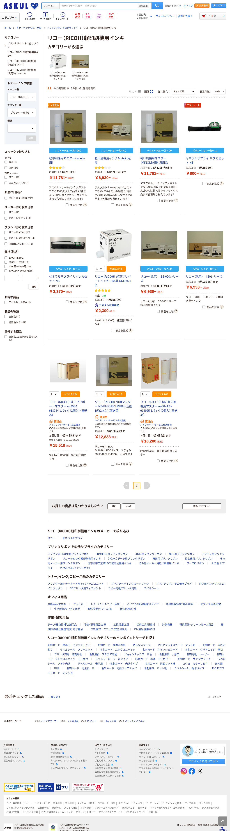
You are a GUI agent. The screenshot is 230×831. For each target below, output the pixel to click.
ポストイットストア (85, 812)
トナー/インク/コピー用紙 (29, 28)
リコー (51, 538)
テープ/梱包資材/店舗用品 (62, 624)
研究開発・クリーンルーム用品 (196, 624)
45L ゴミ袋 (111, 721)
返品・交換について (14, 760)
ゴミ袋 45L (73, 721)
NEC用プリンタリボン (181, 554)
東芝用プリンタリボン (165, 558)
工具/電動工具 (121, 624)
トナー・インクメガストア (37, 803)
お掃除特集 (43, 808)
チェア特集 (190, 803)
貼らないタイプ (141, 645)
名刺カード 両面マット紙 (160, 663)
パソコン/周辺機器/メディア (143, 604)
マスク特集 (193, 808)
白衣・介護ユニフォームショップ (57, 812)
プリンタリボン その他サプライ (62, 28)
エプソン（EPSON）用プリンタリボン (68, 554)
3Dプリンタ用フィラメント (85, 588)
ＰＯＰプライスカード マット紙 (176, 645)
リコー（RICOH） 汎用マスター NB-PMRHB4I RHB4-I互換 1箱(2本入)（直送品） (113, 406)
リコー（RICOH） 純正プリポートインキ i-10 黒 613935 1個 (113, 281)
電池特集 (69, 803)
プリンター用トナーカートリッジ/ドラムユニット (76, 583)
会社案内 (56, 749)
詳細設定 (143, 6)
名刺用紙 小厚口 (169, 654)
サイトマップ (101, 749)
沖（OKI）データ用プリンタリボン (126, 558)
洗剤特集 (56, 808)
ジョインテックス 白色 (138, 654)
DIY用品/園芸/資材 (144, 629)
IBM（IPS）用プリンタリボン (112, 554)
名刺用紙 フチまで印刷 (103, 654)
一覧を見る (54, 697)
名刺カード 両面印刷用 (111, 645)
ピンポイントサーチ (135, 812)
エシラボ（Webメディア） (152, 764)
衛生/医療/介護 (127, 608)
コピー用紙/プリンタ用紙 (122, 588)
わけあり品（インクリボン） (75, 567)
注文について (11, 749)
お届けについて (13, 753)
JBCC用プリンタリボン (148, 554)
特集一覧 (153, 812)
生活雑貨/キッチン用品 (67, 608)
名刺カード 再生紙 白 (80, 668)
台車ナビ (142, 808)
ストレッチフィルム (134, 721)
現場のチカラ (128, 808)
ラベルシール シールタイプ (111, 659)
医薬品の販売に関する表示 (109, 776)
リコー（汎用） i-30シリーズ (204, 276)
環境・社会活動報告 (61, 757)
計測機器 (167, 624)
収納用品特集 (12, 812)
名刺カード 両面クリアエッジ (119, 668)
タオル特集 (85, 808)
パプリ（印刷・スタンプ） (151, 757)
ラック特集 (204, 803)
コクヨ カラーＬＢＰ (195, 663)
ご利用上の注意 (104, 764)
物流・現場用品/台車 (95, 624)
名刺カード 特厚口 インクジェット (69, 645)
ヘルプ (189, 6)
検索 (157, 5)
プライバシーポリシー (107, 757)
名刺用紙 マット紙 (155, 668)
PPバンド (91, 721)
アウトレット (193, 105)
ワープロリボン (195, 563)
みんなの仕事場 (148, 760)
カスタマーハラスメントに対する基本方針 (68, 762)
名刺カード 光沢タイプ (124, 663)
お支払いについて (14, 757)
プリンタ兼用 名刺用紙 (68, 654)
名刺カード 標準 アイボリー (153, 659)
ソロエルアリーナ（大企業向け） (155, 753)
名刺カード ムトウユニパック (117, 649)
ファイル (78, 604)
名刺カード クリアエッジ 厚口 (204, 649)
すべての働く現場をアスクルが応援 (167, 808)
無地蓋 (219, 663)
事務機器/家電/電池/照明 (179, 604)
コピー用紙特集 (14, 803)
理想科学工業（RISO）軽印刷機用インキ (110, 563)
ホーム (7, 28)
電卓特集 (57, 803)
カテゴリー (9, 17)
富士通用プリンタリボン (199, 558)
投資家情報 (57, 753)
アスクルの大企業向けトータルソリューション (157, 770)
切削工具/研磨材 (146, 624)
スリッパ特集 (70, 808)
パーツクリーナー (50, 721)
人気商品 (54, 105)
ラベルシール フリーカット (76, 649)
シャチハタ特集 (30, 812)
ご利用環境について (106, 760)
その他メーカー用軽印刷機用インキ (159, 563)
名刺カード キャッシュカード (160, 649)
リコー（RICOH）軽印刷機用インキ (82, 558)
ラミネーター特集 (106, 803)
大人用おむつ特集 (210, 808)
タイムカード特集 (86, 803)
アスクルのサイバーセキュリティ (68, 768)
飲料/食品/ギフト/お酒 (100, 608)
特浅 (56, 668)
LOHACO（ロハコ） (149, 749)
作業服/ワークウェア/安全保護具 (108, 629)
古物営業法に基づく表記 (108, 768)
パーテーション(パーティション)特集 (163, 803)
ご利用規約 (101, 753)
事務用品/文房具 (57, 604)
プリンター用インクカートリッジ (130, 583)
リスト (135, 91)
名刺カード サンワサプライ (194, 659)
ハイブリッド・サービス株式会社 (64, 425)
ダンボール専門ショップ (106, 808)
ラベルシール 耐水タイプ (189, 668)
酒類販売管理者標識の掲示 (109, 772)
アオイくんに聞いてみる (203, 761)
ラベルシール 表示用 (90, 663)
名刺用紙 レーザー (198, 654)
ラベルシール (151, 588)
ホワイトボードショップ (130, 803)
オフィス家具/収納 (211, 604)
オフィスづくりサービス (111, 812)
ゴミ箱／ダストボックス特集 (20, 808)
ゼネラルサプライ (73, 538)
